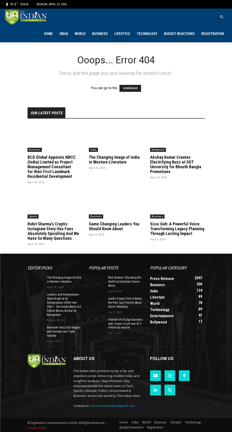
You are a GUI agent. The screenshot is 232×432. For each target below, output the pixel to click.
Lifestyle (122, 34)
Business (100, 34)
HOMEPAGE (130, 88)
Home (48, 34)
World (80, 34)
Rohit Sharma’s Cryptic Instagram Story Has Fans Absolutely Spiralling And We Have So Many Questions (53, 231)
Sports (33, 216)
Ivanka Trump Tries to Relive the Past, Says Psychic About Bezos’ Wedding (125, 302)
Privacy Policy (37, 428)
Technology (147, 34)
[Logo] (26, 17)
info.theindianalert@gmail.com (112, 405)
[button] (221, 17)
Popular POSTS (103, 267)
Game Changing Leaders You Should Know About (114, 226)
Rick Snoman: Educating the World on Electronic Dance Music (124, 281)
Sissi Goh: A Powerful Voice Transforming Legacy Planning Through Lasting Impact (177, 228)
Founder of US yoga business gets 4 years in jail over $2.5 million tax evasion (125, 323)
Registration (212, 34)
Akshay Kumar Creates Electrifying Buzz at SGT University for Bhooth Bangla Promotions (175, 164)
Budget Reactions (179, 34)
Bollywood (158, 149)
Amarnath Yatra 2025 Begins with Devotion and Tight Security (63, 331)
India (64, 34)
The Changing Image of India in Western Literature (114, 159)
